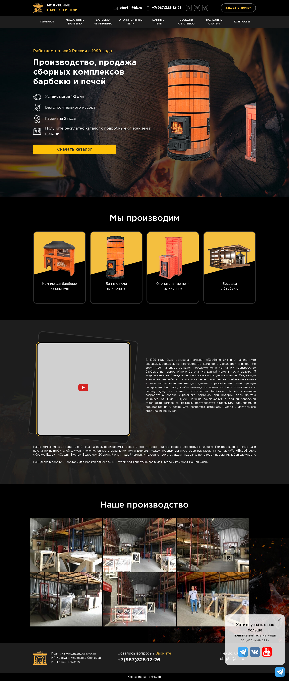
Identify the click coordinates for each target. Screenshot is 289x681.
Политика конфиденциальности (73, 654)
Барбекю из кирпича (103, 23)
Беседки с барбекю (186, 23)
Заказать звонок (238, 8)
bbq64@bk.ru (128, 8)
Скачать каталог (74, 149)
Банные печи (158, 23)
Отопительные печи (130, 23)
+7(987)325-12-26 (164, 8)
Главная (47, 24)
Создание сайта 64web (144, 677)
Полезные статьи (214, 23)
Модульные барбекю (75, 23)
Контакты (242, 24)
